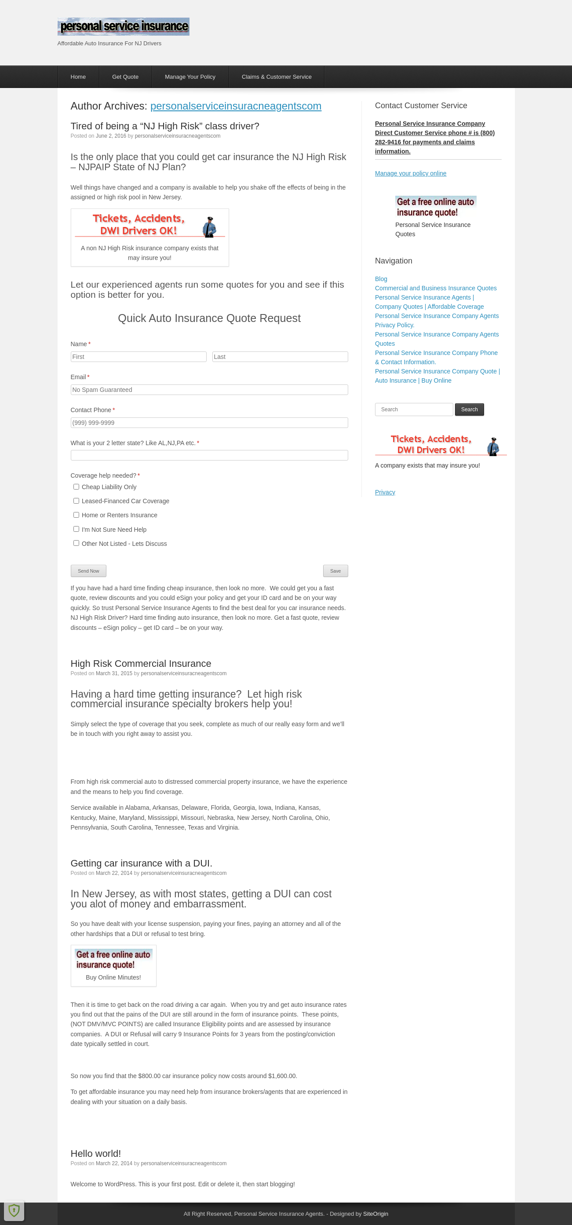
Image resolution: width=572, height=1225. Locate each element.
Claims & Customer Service (277, 76)
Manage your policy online (411, 173)
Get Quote (125, 76)
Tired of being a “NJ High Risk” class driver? (165, 126)
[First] (139, 356)
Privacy (385, 492)
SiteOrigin (375, 1213)
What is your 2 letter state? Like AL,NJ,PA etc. (146, 443)
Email (92, 377)
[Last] (280, 356)
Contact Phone (104, 410)
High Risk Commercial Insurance (141, 663)
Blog (381, 278)
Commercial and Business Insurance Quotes (436, 288)
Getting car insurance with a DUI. (142, 863)
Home (78, 76)
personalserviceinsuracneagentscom (236, 106)
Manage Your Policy (190, 76)
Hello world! (96, 1153)
